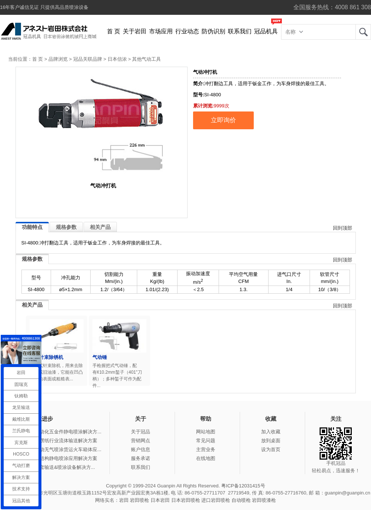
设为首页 (270, 449)
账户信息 (140, 449)
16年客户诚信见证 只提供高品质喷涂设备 (44, 7)
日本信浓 (117, 59)
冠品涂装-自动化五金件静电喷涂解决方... (57, 431)
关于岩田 (134, 31)
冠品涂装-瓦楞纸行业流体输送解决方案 (55, 440)
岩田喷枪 (139, 500)
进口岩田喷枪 (215, 500)
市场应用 (161, 31)
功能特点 (32, 227)
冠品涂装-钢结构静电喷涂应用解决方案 (55, 458)
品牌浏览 (58, 59)
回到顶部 (342, 228)
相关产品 (100, 227)
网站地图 (205, 431)
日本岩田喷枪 (185, 500)
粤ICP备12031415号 (243, 486)
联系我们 (240, 31)
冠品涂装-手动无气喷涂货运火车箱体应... (57, 449)
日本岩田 (160, 500)
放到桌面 (270, 440)
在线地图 (205, 458)
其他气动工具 (146, 59)
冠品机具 (266, 31)
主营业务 (205, 449)
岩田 (363, 31)
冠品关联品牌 (87, 59)
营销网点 (140, 440)
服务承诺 (140, 458)
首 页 (113, 31)
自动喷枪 (241, 500)
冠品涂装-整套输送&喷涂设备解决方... (54, 467)
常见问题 (205, 440)
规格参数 (66, 227)
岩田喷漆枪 (264, 500)
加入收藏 (270, 431)
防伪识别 (213, 31)
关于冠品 (140, 431)
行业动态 (187, 31)
